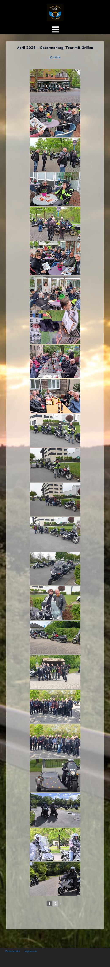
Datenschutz (12, 951)
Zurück (55, 57)
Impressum (30, 951)
